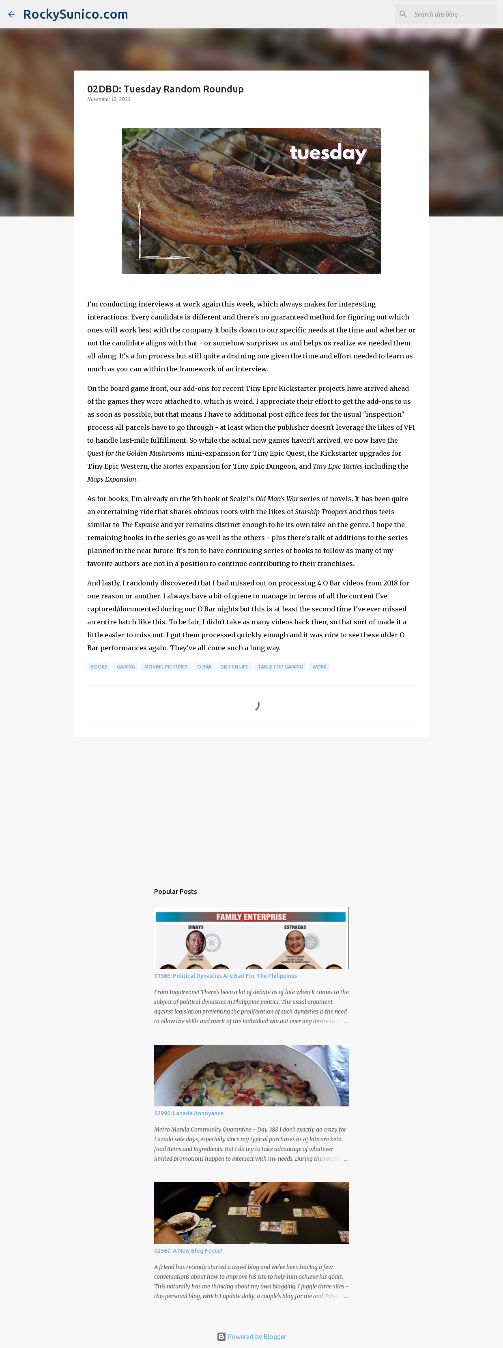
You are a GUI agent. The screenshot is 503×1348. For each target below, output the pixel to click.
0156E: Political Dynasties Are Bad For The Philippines (225, 976)
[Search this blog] (454, 14)
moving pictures (166, 666)
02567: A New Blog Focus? (188, 1250)
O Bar (204, 666)
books (98, 666)
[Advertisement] (251, 806)
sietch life (234, 666)
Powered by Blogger (251, 1336)
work (319, 666)
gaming (126, 666)
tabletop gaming (280, 666)
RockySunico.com (75, 13)
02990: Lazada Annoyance (189, 1113)
